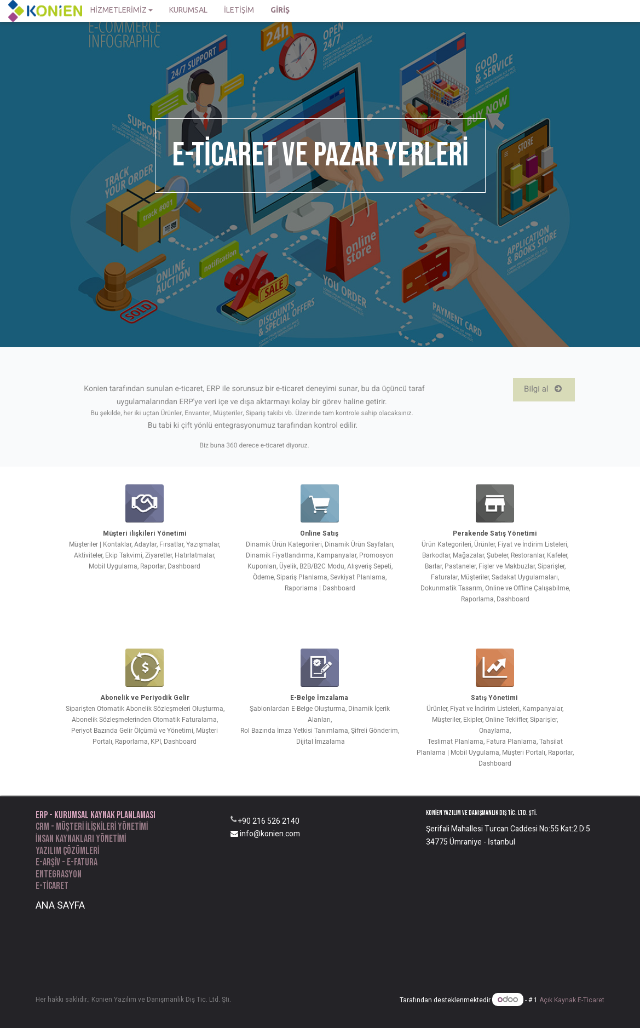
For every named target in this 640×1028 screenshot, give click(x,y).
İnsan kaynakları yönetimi (81, 839)
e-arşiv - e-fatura (66, 862)
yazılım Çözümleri (67, 851)
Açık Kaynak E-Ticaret (571, 1000)
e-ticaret (52, 886)
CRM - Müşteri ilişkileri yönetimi (92, 826)
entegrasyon (59, 874)
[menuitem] (188, 11)
